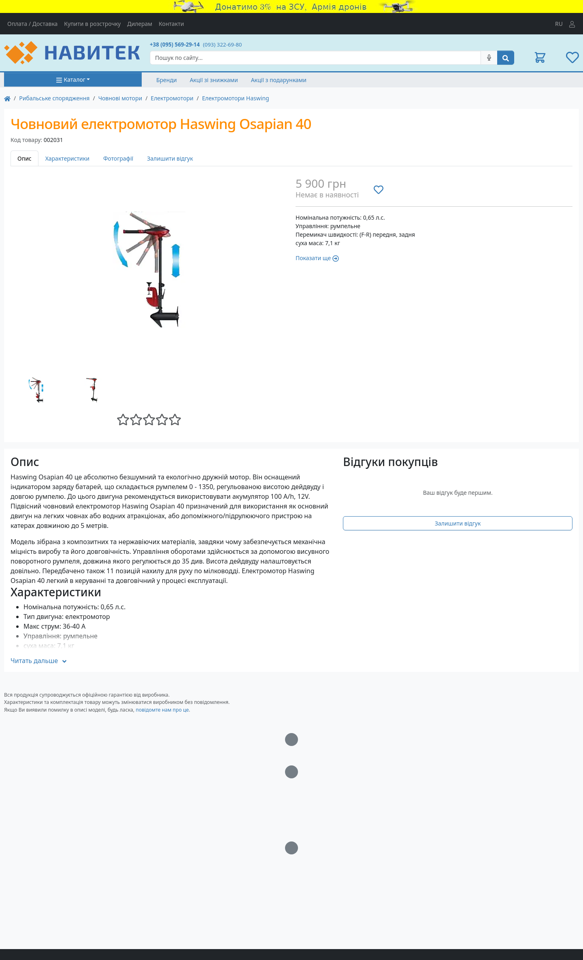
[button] (540, 57)
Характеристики (67, 158)
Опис (24, 158)
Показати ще (317, 258)
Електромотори (172, 98)
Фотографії (118, 158)
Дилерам (139, 24)
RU (559, 24)
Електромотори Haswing (235, 98)
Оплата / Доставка (32, 24)
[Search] (315, 58)
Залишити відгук (170, 158)
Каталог (70, 79)
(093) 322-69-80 (222, 44)
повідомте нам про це (162, 709)
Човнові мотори (120, 98)
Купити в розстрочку (92, 24)
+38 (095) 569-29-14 (175, 44)
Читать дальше (39, 660)
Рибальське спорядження (54, 98)
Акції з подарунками (278, 80)
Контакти (171, 24)
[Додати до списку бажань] (378, 189)
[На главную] (7, 98)
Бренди (166, 80)
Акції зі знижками (214, 80)
